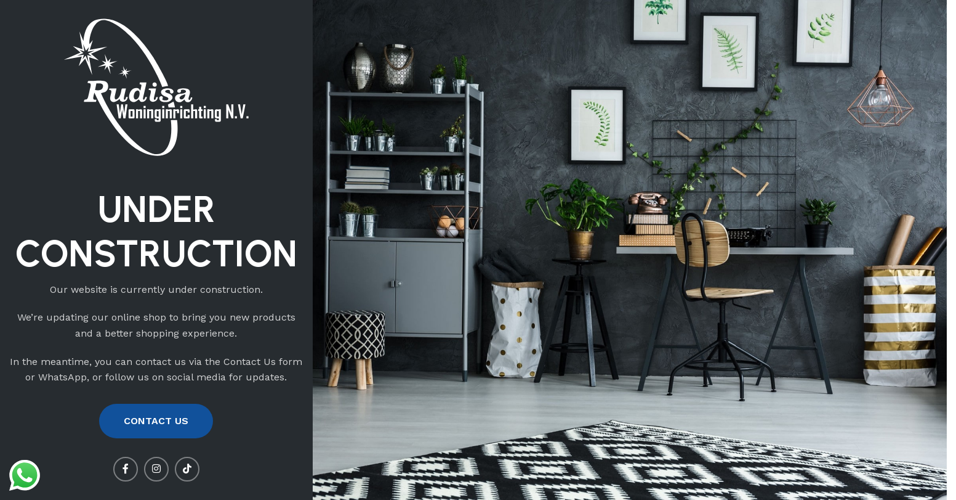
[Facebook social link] (125, 469)
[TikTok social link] (187, 469)
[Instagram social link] (156, 469)
